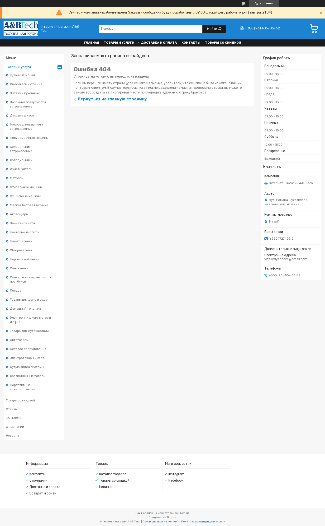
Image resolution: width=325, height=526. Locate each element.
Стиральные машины (26, 187)
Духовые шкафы (22, 115)
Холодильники (21, 160)
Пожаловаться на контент (161, 521)
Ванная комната (22, 223)
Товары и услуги (119, 42)
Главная (91, 42)
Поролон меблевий (24, 259)
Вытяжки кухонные (24, 93)
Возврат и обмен (42, 493)
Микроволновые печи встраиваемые (26, 126)
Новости (12, 435)
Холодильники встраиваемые (21, 149)
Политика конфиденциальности (203, 521)
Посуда (15, 290)
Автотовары (19, 340)
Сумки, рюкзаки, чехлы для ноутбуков (30, 279)
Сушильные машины (25, 196)
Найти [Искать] (212, 29)
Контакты (191, 42)
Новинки (105, 487)
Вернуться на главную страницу (112, 99)
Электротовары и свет (27, 358)
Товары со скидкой (223, 42)
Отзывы (11, 409)
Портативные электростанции (22, 387)
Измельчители (21, 169)
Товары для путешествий (29, 331)
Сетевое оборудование (28, 349)
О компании (15, 426)
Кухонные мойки (22, 75)
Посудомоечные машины (29, 138)
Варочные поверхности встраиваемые (28, 104)
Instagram (176, 474)
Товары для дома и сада (28, 299)
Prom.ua (184, 513)
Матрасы (17, 178)
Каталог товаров (112, 474)
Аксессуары (19, 214)
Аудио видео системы (27, 367)
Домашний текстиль (25, 308)
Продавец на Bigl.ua (162, 517)
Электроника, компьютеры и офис (30, 320)
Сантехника (19, 268)
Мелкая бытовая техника (29, 205)
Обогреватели (21, 250)
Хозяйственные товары (28, 376)
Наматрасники (21, 241)
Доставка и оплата (159, 42)
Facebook (175, 481)
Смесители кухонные (26, 84)
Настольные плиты (24, 232)
